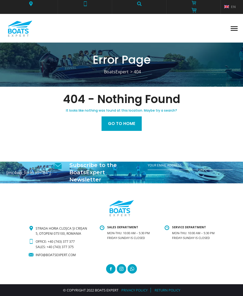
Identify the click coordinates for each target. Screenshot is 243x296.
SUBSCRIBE (156, 176)
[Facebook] (110, 269)
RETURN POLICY (167, 290)
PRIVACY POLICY (134, 290)
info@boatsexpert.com (56, 255)
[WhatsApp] (132, 269)
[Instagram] (121, 269)
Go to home (121, 123)
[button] (31, 3)
